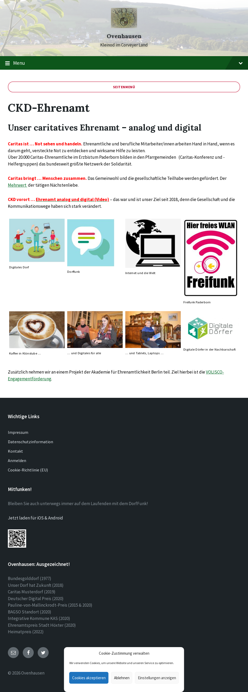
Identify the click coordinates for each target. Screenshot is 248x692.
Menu (124, 63)
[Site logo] (124, 26)
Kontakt (15, 451)
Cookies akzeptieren (89, 677)
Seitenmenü (124, 87)
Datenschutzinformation (30, 441)
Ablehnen (121, 677)
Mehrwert (17, 185)
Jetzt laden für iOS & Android (35, 518)
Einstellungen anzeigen (157, 677)
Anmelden (17, 460)
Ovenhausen (124, 36)
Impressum (18, 432)
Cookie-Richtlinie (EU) (28, 469)
